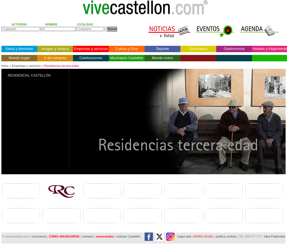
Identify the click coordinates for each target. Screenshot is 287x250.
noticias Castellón (128, 236)
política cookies (226, 236)
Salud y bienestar (19, 49)
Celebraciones (90, 58)
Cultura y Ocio (126, 49)
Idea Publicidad (274, 236)
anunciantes (105, 236)
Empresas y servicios (91, 49)
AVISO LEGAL (203, 236)
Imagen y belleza (55, 49)
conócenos (39, 236)
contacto (88, 236)
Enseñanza (198, 49)
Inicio (5, 65)
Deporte (162, 49)
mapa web (184, 236)
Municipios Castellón (126, 58)
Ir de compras (55, 58)
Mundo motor (162, 58)
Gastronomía (234, 49)
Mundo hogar (19, 58)
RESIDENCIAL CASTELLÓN (29, 75)
